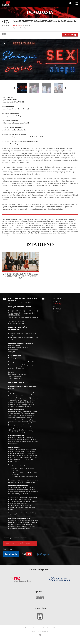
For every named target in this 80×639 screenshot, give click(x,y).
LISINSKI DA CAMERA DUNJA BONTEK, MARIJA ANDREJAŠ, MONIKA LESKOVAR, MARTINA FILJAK (20, 276)
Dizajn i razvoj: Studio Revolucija (40, 631)
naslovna (57, 298)
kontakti (56, 311)
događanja (57, 304)
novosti (56, 301)
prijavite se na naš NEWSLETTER (20, 543)
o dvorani (57, 309)
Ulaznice (70, 35)
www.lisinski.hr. (13, 418)
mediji (55, 306)
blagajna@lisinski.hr (19, 323)
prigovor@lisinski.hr (32, 476)
